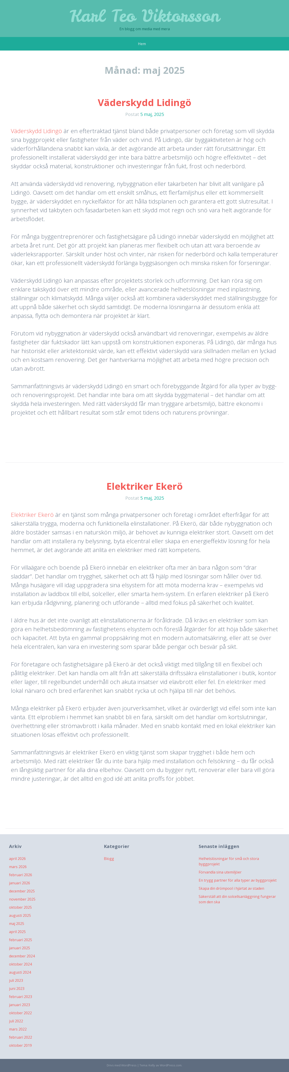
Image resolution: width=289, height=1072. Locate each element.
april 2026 (17, 858)
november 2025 (22, 899)
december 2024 (22, 956)
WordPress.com (171, 1065)
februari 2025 (20, 939)
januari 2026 (19, 882)
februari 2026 (20, 874)
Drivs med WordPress (122, 1065)
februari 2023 (20, 996)
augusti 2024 (20, 972)
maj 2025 (16, 923)
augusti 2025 (20, 915)
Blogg (109, 858)
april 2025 (17, 931)
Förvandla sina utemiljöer (220, 872)
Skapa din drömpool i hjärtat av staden (231, 888)
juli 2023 (16, 980)
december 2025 (22, 891)
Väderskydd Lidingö (144, 102)
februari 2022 (20, 1037)
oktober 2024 (20, 964)
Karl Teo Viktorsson (144, 16)
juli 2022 (16, 1021)
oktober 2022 (20, 1012)
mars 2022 (18, 1029)
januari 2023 (19, 1004)
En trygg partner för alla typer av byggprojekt (238, 880)
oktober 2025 (20, 907)
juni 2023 (16, 988)
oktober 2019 (20, 1045)
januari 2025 (19, 947)
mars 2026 (18, 866)
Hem (142, 43)
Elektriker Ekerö (144, 486)
